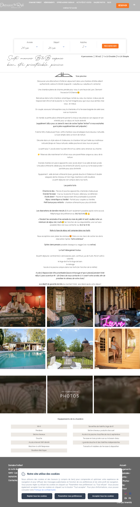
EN (125, 498)
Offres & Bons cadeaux (65, 2)
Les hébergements (123, 469)
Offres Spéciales (122, 473)
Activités (122, 477)
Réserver (122, 6)
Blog (109, 2)
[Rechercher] (110, 46)
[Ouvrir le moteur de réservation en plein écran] (70, 46)
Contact (123, 489)
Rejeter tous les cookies (37, 496)
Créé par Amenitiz (124, 503)
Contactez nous (15, 480)
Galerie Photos (99, 2)
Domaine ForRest (35, 2)
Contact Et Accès (70, 8)
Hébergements (49, 2)
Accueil (123, 465)
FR (130, 498)
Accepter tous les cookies (103, 496)
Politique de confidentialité (45, 490)
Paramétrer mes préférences (70, 496)
